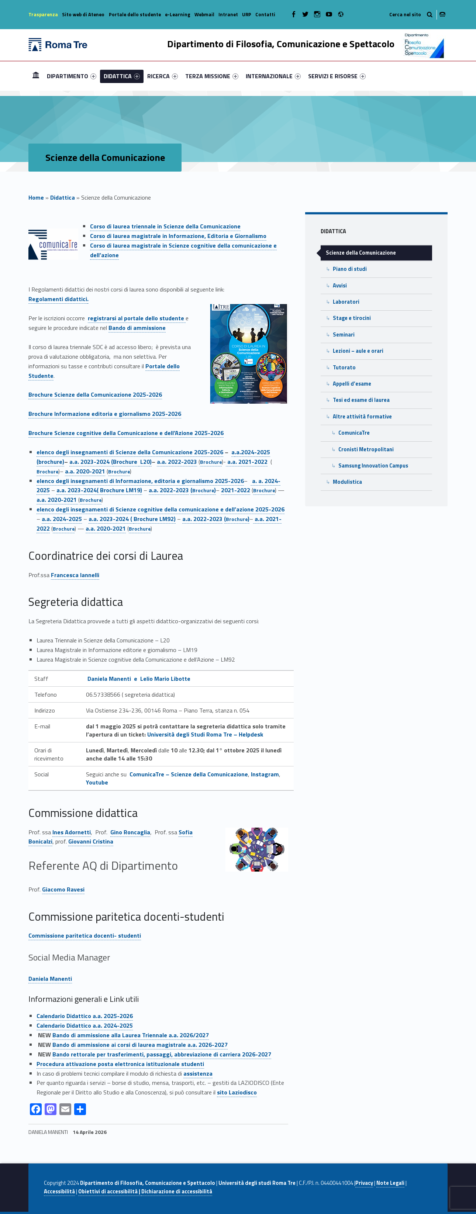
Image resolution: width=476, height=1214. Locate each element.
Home (35, 75)
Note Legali (390, 1183)
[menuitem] (35, 76)
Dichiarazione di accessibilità (176, 1191)
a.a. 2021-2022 (247, 461)
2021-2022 (235, 490)
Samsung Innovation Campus (373, 466)
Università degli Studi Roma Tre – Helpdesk (205, 734)
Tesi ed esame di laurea (361, 400)
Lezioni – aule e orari (358, 351)
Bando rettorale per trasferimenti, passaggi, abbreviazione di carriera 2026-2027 (161, 1054)
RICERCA (162, 76)
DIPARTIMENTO (71, 76)
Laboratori (346, 302)
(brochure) (50, 461)
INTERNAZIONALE (273, 76)
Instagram (265, 774)
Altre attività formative (362, 417)
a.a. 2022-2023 (177, 461)
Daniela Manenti (50, 978)
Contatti (265, 14)
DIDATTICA (122, 76)
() (203, 490)
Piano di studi (350, 269)
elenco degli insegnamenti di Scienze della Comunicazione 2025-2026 (130, 452)
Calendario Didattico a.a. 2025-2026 (85, 1015)
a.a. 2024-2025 (62, 518)
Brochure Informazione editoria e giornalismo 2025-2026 (104, 413)
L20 (144, 461)
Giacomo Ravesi (63, 889)
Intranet (228, 14)
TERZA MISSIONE (211, 76)
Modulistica (347, 482)
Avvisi (340, 286)
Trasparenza (43, 14)
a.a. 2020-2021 (85, 471)
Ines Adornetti (71, 832)
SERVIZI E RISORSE (337, 76)
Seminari (344, 335)
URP (246, 14)
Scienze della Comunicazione (361, 253)
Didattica (62, 197)
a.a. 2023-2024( (78, 490)
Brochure (126, 461)
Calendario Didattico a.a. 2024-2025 (85, 1025)
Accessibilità (59, 1191)
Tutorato (344, 367)
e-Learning (177, 14)
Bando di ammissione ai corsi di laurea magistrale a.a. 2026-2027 (140, 1044)
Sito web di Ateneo (83, 14)
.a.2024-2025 (252, 452)
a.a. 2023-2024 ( (91, 461)
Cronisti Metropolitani (366, 449)
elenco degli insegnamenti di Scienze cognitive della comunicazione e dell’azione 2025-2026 (160, 509)
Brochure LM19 (120, 490)
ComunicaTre (354, 433)
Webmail (204, 14)
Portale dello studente (135, 14)
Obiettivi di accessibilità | (109, 1191)
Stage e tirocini (352, 318)
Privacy (364, 1183)
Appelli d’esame (352, 384)
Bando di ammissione (137, 327)
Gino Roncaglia (130, 832)
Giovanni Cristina (90, 841)
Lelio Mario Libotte (165, 678)
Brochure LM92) (155, 518)
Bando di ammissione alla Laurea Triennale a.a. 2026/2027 (130, 1035)
